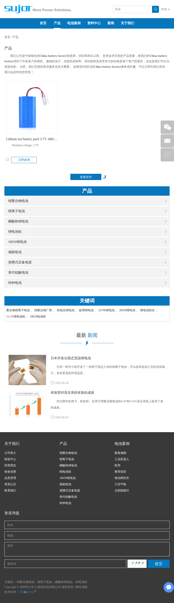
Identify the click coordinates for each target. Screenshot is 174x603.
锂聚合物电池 (18, 201)
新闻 (110, 23)
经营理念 (10, 465)
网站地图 (81, 587)
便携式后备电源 (20, 262)
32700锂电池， (107, 310)
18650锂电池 (17, 242)
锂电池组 (15, 231)
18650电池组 (38, 316)
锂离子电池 (16, 211)
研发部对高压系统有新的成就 (72, 392)
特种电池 (15, 282)
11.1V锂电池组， (17, 316)
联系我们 (10, 490)
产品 (57, 23)
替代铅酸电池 (18, 272)
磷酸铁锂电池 (18, 221)
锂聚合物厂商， (44, 310)
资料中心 (94, 23)
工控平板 (120, 484)
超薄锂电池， (88, 310)
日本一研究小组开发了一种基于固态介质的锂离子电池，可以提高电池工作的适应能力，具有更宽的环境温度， (108, 370)
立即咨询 (24, 159)
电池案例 (74, 23)
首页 (43, 23)
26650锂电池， (128, 310)
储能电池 (15, 252)
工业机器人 (122, 459)
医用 (117, 465)
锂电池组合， (149, 310)
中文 (164, 9)
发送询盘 (11, 513)
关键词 (87, 300)
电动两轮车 (122, 478)
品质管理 (10, 478)
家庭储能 (120, 452)
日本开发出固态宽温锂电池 (71, 358)
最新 (87, 335)
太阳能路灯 (122, 490)
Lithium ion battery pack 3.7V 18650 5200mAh (32, 139)
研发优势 (10, 471)
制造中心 (10, 459)
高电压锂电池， (67, 310)
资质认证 (10, 484)
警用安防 (120, 471)
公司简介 (10, 452)
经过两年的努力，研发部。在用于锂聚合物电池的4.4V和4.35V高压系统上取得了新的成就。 (107, 404)
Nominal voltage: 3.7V (25, 145)
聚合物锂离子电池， (19, 310)
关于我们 (127, 23)
